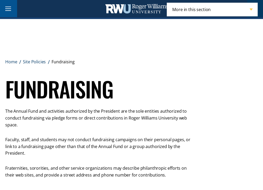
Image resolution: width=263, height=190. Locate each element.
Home (11, 62)
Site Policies (34, 62)
